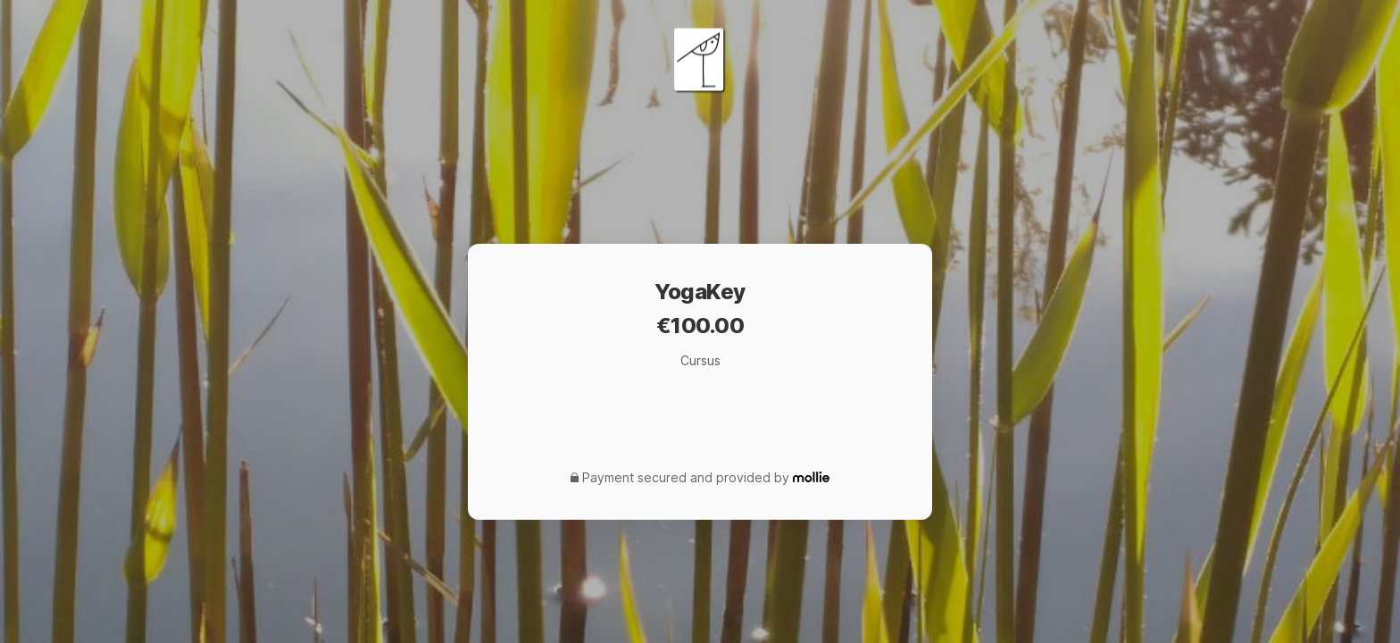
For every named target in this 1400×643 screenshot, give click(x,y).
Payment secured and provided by (686, 478)
